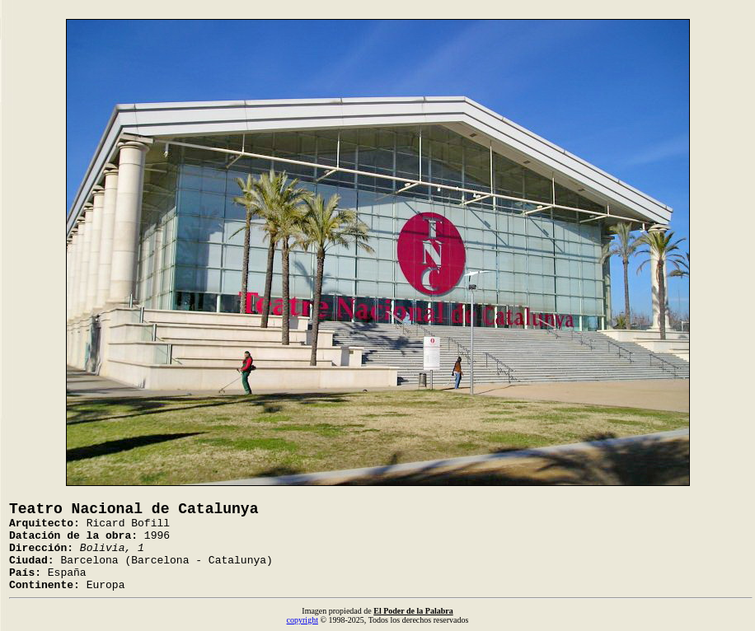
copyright (302, 619)
